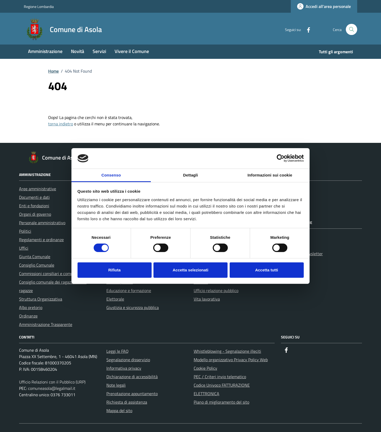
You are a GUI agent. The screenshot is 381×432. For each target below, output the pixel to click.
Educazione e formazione (128, 290)
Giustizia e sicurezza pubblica (132, 307)
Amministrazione (45, 51)
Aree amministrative (37, 189)
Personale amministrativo (42, 222)
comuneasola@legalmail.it (51, 388)
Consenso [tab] (111, 175)
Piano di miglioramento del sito (221, 402)
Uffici (23, 248)
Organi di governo (35, 214)
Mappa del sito (119, 410)
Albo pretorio (30, 307)
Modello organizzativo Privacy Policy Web (231, 359)
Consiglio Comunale (36, 265)
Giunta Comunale (34, 256)
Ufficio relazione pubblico (216, 290)
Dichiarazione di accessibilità (132, 376)
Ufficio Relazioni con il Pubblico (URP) (52, 382)
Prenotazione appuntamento (132, 393)
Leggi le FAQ (117, 351)
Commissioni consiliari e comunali (49, 273)
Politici (25, 231)
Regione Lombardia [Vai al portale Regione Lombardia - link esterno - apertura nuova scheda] (39, 6)
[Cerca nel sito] (351, 29)
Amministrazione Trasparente (45, 324)
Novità (77, 51)
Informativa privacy (123, 368)
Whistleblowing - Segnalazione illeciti (227, 351)
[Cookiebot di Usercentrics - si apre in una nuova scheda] (280, 158)
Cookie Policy (205, 368)
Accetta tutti (266, 270)
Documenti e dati (34, 197)
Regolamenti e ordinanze (41, 239)
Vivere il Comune (132, 51)
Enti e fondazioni (34, 205)
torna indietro (60, 124)
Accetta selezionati (190, 270)
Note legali (116, 385)
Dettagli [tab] (190, 175)
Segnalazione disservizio (128, 359)
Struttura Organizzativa (40, 299)
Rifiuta (114, 270)
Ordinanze (28, 316)
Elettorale (115, 299)
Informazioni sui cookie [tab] (270, 175)
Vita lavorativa (207, 299)
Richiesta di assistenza (126, 402)
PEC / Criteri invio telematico (220, 376)
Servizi (99, 51)
